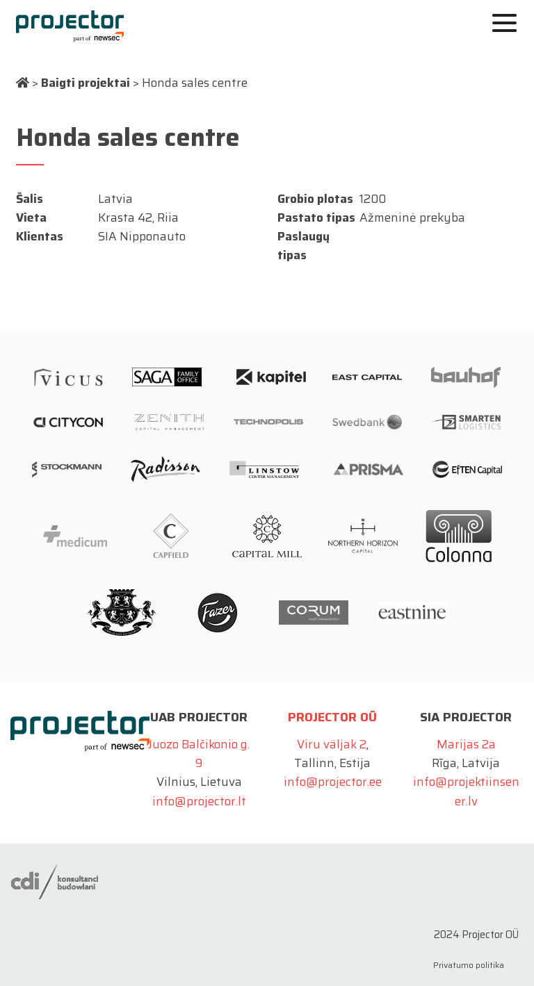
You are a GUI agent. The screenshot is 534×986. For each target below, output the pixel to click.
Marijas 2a (466, 744)
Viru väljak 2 (331, 744)
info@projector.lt (199, 801)
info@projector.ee (333, 782)
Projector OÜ (332, 717)
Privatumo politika (468, 964)
